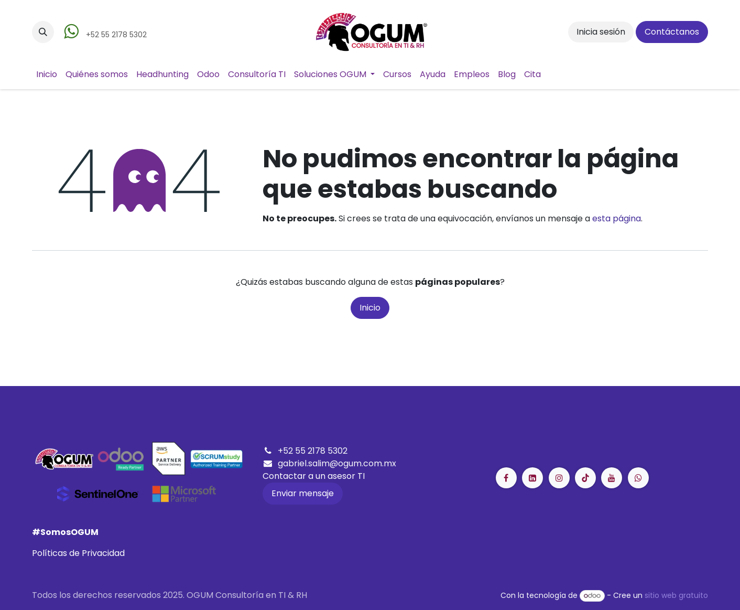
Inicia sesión (600, 32)
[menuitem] (46, 74)
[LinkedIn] (585, 477)
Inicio (370, 308)
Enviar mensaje (302, 493)
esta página (616, 218)
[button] (43, 32)
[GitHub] (638, 477)
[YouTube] (611, 477)
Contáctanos (672, 32)
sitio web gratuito (676, 595)
